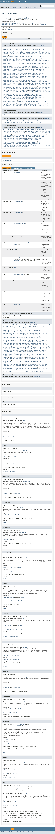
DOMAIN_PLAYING (32, 76)
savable (27, 122)
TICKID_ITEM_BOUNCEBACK (34, 138)
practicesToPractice (26, 361)
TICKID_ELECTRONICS (8, 136)
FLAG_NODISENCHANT (33, 91)
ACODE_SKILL (42, 49)
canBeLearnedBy (7, 333)
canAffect (37, 331)
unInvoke (16, 291)
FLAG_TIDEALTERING (8, 95)
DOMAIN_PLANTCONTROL (8, 76)
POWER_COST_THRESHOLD (17, 98)
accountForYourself (8, 324)
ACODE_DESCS (26, 48)
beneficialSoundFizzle (20, 330)
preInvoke (35, 361)
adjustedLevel (46, 324)
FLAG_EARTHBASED (33, 87)
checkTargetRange (20, 336)
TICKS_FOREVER (39, 102)
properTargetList (18, 362)
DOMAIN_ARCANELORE (31, 57)
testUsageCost (40, 369)
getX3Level (44, 350)
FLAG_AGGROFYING (7, 86)
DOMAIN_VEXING (24, 83)
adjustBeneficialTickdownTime (32, 324)
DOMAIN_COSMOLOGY (7, 63)
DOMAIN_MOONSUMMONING (9, 74)
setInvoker (43, 365)
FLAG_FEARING (15, 88)
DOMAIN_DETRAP (26, 66)
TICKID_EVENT (27, 136)
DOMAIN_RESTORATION (43, 77)
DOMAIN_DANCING (16, 65)
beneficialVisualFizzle (34, 330)
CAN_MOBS (18, 55)
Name (23, 360)
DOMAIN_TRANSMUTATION (31, 81)
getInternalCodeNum (24, 343)
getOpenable (35, 378)
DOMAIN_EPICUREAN (7, 69)
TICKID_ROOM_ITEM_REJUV (34, 142)
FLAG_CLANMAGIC (16, 87)
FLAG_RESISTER (7, 94)
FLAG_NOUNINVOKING (18, 93)
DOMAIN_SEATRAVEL (29, 79)
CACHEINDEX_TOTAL (32, 53)
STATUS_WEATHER (34, 134)
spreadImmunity (17, 369)
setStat (35, 367)
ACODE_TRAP (6, 52)
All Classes (30, 4)
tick (50, 369)
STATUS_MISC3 (38, 131)
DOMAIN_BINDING (27, 59)
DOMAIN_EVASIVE (29, 69)
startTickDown (27, 369)
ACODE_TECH (32, 50)
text (46, 369)
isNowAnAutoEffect (44, 355)
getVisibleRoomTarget (19, 350)
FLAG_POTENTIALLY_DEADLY (42, 93)
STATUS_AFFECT (7, 129)
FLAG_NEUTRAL (23, 91)
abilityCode (17, 172)
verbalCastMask (29, 371)
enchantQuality (7, 378)
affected (5, 120)
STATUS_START (25, 134)
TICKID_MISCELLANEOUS (9, 141)
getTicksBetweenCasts (22, 348)
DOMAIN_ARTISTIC (17, 59)
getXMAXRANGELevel (8, 353)
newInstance (29, 360)
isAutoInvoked (27, 355)
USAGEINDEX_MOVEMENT (32, 105)
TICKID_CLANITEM (26, 135)
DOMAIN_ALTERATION (39, 56)
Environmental (22, 23)
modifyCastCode (16, 360)
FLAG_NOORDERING (7, 93)
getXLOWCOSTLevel (32, 351)
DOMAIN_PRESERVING (8, 77)
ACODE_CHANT (6, 48)
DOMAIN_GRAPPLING (43, 70)
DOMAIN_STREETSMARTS (8, 81)
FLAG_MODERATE (7, 91)
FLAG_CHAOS (41, 86)
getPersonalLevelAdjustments (11, 344)
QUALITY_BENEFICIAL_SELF (42, 100)
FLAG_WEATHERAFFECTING (38, 97)
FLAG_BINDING (25, 86)
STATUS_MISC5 (6, 132)
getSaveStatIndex (37, 344)
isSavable (5, 357)
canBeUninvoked (21, 120)
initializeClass (7, 355)
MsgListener (43, 23)
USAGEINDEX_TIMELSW (44, 105)
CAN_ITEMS (12, 55)
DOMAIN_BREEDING (7, 60)
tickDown (33, 122)
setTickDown (41, 367)
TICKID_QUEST (42, 141)
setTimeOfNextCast (21, 368)
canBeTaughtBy (27, 333)
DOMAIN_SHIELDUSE (7, 80)
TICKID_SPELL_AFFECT (23, 145)
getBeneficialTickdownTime (27, 341)
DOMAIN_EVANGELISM (19, 69)
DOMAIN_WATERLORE (7, 84)
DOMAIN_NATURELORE (21, 74)
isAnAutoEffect (40, 120)
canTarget (45, 333)
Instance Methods (17, 168)
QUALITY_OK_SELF (7, 102)
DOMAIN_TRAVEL (7, 83)
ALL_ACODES (13, 52)
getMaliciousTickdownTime (38, 343)
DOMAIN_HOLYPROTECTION (18, 72)
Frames (17, 4)
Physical (16, 260)
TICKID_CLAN (17, 135)
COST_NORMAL (38, 55)
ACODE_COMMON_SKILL (16, 48)
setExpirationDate (27, 365)
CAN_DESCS (47, 53)
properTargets (28, 362)
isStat (11, 357)
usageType (17, 304)
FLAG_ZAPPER (6, 98)
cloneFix (28, 336)
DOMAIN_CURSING (7, 65)
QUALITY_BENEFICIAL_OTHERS (26, 100)
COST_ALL (31, 55)
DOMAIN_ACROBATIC (19, 56)
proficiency (20, 122)
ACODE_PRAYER (24, 49)
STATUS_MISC (22, 131)
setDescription (7, 365)
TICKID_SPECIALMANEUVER (9, 145)
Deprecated (21, 1)
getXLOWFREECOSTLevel (44, 351)
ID (15, 249)
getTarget (14, 346)
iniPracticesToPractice (37, 354)
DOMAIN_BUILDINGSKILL (19, 60)
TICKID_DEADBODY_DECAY (38, 135)
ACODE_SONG (6, 50)
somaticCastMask (7, 369)
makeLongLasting (20, 357)
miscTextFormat (7, 360)
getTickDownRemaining (9, 348)
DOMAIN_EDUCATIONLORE (20, 67)
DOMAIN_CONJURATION (30, 62)
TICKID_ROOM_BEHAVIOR (21, 142)
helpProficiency (7, 354)
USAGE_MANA (16, 104)
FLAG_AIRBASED (17, 86)
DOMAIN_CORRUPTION (42, 62)
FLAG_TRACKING (28, 95)
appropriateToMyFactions (28, 329)
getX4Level (6, 351)
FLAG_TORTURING (18, 95)
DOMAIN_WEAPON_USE (19, 84)
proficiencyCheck (7, 362)
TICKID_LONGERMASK (34, 139)
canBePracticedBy (17, 333)
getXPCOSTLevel (31, 353)
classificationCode (19, 223)
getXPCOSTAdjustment (20, 353)
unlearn (5, 371)
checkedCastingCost (8, 336)
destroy (39, 337)
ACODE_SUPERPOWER (23, 50)
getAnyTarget (18, 340)
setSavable (29, 367)
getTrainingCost (7, 350)
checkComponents (41, 334)
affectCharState (39, 326)
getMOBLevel (28, 378)
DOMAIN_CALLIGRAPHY (31, 60)
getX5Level (13, 351)
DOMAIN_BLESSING (37, 59)
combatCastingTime (37, 336)
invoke (16, 257)
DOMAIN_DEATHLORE (27, 65)
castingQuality (13, 334)
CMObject (8, 23)
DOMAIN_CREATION (31, 63)
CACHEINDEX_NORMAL (20, 53)
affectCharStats (7, 327)
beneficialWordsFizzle (9, 331)
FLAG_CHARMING (7, 87)
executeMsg (17, 242)
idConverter (6, 114)
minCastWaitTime (33, 358)
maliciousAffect (42, 357)
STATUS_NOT (31, 132)
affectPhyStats (24, 327)
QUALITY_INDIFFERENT (17, 101)
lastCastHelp (6, 122)
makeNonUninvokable (31, 357)
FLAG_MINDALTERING (40, 90)
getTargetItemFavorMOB (15, 347)
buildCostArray (29, 331)
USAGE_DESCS (48, 102)
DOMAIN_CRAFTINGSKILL (20, 63)
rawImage (47, 362)
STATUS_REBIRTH (7, 134)
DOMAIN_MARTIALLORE (26, 73)
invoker (33, 120)
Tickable (13, 24)
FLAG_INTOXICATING (23, 90)
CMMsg (15, 244)
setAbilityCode (18, 274)
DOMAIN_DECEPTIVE (38, 65)
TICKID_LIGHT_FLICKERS (9, 139)
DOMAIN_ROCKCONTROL (8, 79)
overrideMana (44, 360)
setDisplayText (16, 365)
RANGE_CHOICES (17, 102)
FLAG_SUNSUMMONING (36, 94)
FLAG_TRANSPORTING (38, 95)
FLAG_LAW (31, 90)
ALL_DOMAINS (20, 52)
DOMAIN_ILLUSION (30, 72)
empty (27, 120)
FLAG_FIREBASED (24, 88)
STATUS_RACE (47, 132)
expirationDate (36, 339)
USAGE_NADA (33, 104)
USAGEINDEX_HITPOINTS (9, 105)
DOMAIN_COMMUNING (19, 62)
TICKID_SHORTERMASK (8, 143)
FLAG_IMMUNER (13, 90)
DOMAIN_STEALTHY (38, 80)
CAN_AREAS (40, 53)
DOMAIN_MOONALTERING (38, 73)
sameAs (25, 364)
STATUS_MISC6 (15, 132)
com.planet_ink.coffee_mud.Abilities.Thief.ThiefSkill (18, 18)
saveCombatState (32, 364)
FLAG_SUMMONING (25, 94)
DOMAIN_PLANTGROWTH (20, 76)
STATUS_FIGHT (13, 131)
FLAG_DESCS (25, 87)
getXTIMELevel (41, 353)
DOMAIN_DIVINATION (8, 67)
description (32, 337)
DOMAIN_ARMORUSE (7, 59)
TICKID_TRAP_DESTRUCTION (10, 146)
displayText (17, 236)
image (27, 354)
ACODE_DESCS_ (34, 48)
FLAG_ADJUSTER (44, 84)
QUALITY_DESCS (7, 101)
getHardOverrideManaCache (10, 343)
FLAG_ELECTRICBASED (44, 87)
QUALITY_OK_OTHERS (41, 101)
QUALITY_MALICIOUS (30, 101)
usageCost (11, 371)
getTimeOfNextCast (43, 348)
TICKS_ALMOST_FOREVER (28, 102)
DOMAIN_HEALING (7, 72)
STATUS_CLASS (34, 129)
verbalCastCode (19, 371)
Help (29, 1)
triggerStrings (18, 280)
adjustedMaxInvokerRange (10, 326)
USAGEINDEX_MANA (20, 105)
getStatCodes (6, 346)
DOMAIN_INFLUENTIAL (42, 72)
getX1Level (29, 350)
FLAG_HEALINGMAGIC (34, 88)
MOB (19, 257)
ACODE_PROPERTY (33, 49)
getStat (45, 344)
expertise (28, 339)
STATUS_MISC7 (23, 132)
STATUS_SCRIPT (16, 134)
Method (19, 7)
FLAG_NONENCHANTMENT (45, 91)
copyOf (26, 337)
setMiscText (6, 367)
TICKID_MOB (19, 141)
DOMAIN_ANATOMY (7, 57)
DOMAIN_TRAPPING (42, 81)
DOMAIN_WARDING (33, 83)
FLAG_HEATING (44, 88)
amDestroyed (12, 120)
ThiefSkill (9, 29)
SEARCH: (38, 6)
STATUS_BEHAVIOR (24, 129)
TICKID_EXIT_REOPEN (8, 138)
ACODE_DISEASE (43, 48)
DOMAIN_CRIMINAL (41, 63)
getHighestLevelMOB (17, 378)
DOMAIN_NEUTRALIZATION (34, 74)
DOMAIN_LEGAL (16, 73)
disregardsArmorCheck (9, 339)
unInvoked (39, 122)
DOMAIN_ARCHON (42, 57)
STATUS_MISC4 (47, 131)
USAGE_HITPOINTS (7, 104)
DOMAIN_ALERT (28, 56)
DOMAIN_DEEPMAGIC (7, 66)
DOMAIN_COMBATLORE (8, 62)
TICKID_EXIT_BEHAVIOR (38, 136)
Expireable (30, 23)
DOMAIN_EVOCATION (40, 69)
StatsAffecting (5, 24)
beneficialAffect (7, 330)
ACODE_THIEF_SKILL (41, 50)
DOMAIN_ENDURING (44, 67)
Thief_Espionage (7, 160)
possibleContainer (8, 361)
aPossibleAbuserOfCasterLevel (11, 329)
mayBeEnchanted (23, 358)
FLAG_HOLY (5, 90)
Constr (14, 7)
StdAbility (47, 118)
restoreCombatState (16, 364)
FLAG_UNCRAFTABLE (7, 97)
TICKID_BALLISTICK (8, 135)
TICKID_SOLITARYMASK (20, 143)
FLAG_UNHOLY (17, 97)
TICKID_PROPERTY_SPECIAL (30, 141)
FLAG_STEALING (16, 94)
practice (16, 361)
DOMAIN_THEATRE (19, 81)
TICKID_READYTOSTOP (8, 142)
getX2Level (37, 350)
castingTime (32, 334)
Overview (2, 1)
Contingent (15, 23)
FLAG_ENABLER (6, 88)
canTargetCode (18, 212)
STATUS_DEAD (42, 129)
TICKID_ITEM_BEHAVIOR (21, 138)
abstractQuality (18, 180)
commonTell (46, 336)
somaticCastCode (43, 368)
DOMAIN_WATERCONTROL (45, 83)
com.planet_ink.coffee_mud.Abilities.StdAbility (15, 17)
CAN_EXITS (5, 55)
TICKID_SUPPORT (34, 145)
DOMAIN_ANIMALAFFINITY (18, 57)
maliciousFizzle (7, 358)
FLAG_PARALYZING (29, 93)
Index (26, 1)
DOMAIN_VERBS (15, 83)
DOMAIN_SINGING (18, 80)
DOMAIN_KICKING (7, 73)
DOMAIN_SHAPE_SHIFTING (41, 79)
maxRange (15, 358)
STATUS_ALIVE (15, 129)
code (29, 40)
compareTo (20, 337)
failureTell (6, 340)
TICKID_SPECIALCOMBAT (34, 143)
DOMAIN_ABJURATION (8, 56)
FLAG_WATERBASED (26, 97)
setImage (36, 365)
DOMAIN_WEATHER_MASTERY (31, 84)
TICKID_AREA (43, 134)
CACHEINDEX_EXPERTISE (44, 52)
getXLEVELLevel (21, 351)
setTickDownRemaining (9, 368)
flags (12, 340)
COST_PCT (45, 55)
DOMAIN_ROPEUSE (19, 79)
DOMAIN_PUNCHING (18, 77)
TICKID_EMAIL (18, 136)
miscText (13, 122)
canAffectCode (18, 201)
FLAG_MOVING (15, 91)
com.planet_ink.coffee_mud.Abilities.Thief (16, 11)
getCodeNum (39, 341)
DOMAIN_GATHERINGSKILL (31, 70)
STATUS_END (6, 131)
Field (10, 7)
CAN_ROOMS (25, 55)
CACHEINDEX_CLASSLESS (31, 52)
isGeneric (35, 355)
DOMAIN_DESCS (17, 66)
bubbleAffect (20, 331)
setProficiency (20, 367)
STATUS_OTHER (39, 132)
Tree (16, 1)
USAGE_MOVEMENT (24, 104)
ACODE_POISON (16, 49)
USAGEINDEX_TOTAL (7, 107)
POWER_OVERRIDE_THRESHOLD (10, 100)
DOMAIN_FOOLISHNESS (17, 70)
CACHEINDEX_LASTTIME (8, 53)
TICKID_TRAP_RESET (23, 146)
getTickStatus (33, 348)
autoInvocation (40, 329)
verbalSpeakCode (38, 371)
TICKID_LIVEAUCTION (22, 139)
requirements (6, 364)
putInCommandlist (38, 362)
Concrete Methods (29, 168)
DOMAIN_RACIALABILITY (31, 77)
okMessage (36, 360)
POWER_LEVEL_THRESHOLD (30, 98)
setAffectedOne (42, 364)
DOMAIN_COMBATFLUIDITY (44, 60)
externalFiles (46, 339)
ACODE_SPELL (13, 50)
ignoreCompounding (20, 354)
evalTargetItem (20, 339)
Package (8, 1)
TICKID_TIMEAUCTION (45, 145)
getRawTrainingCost (25, 344)
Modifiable (37, 23)
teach (33, 369)
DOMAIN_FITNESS (7, 70)
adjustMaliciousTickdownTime (26, 326)
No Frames (22, 4)
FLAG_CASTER (34, 86)
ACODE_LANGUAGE (7, 49)
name (15, 267)
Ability (3, 23)
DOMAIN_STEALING (27, 80)
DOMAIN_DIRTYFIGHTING (37, 66)
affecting (16, 327)
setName (13, 367)
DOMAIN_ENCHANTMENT (33, 67)
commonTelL (6, 337)
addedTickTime (19, 324)
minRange (41, 358)
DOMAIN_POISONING (42, 76)
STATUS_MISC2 (30, 131)
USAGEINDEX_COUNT (42, 104)
